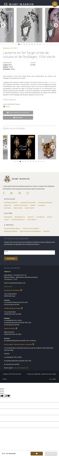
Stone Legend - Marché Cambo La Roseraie (19, 344)
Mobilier (32, 205)
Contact (54, 379)
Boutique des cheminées (13, 290)
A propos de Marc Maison (12, 228)
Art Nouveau (52, 82)
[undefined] (7, 396)
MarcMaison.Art (20, 217)
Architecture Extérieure (21, 205)
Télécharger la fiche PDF (18, 112)
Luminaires (41, 205)
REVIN (6, 107)
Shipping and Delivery (10, 231)
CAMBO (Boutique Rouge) (13, 308)
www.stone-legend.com (21, 368)
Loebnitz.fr (30, 217)
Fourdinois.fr (41, 217)
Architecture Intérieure (45, 202)
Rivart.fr (49, 217)
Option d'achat (29, 208)
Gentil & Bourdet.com (18, 219)
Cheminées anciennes (11, 202)
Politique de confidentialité (34, 374)
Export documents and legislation (30, 231)
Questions (46, 231)
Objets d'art (7, 205)
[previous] (3, 25)
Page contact (8, 286)
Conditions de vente (46, 374)
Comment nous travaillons (31, 228)
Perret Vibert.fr (32, 219)
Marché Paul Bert (11, 328)
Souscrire (11, 258)
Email (6, 251)
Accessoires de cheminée (28, 202)
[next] (56, 25)
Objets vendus (17, 208)
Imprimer (18, 117)
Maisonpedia (8, 217)
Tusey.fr (6, 219)
